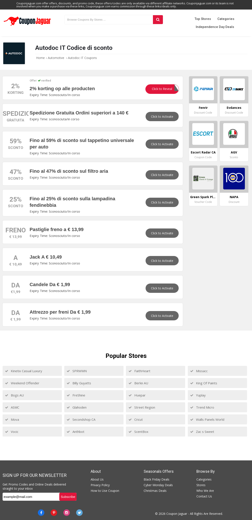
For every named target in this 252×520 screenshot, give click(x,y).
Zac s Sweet (202, 431)
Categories (225, 19)
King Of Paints (203, 383)
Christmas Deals (155, 491)
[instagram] (66, 512)
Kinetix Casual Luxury (23, 371)
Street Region (141, 407)
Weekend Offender (22, 383)
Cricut (135, 419)
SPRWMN (77, 371)
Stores (200, 485)
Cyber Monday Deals (158, 485)
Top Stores (202, 19)
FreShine (76, 395)
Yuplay (198, 395)
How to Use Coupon (105, 491)
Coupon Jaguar (176, 514)
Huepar (137, 395)
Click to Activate (162, 116)
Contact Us (204, 496)
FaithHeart (139, 371)
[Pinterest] (54, 512)
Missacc (199, 371)
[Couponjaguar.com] (27, 25)
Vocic (11, 431)
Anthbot (75, 431)
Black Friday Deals (156, 479)
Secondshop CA (81, 419)
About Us (97, 479)
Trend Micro (202, 407)
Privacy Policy (100, 485)
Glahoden (77, 407)
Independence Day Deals (215, 27)
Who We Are (205, 491)
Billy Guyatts (79, 383)
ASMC (12, 407)
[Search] (158, 19)
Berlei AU (138, 383)
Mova (12, 419)
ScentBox (138, 431)
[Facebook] (41, 512)
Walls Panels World (207, 419)
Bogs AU (14, 395)
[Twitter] (79, 512)
